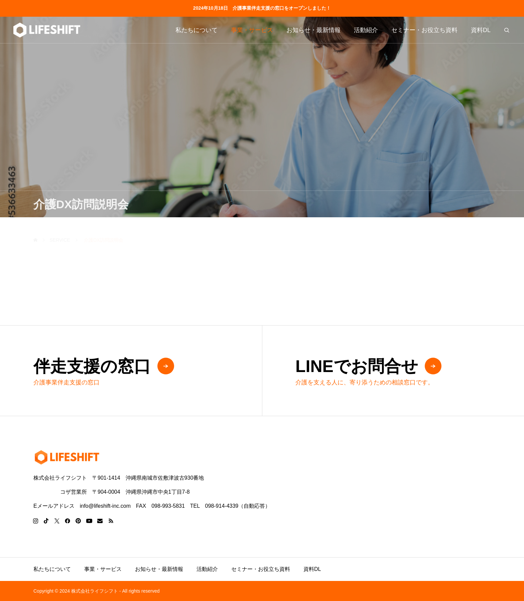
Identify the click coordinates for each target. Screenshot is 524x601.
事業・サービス (252, 30)
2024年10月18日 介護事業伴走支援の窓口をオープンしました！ (262, 8)
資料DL (481, 30)
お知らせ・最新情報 (313, 30)
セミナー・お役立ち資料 (424, 30)
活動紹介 (366, 30)
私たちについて (196, 30)
